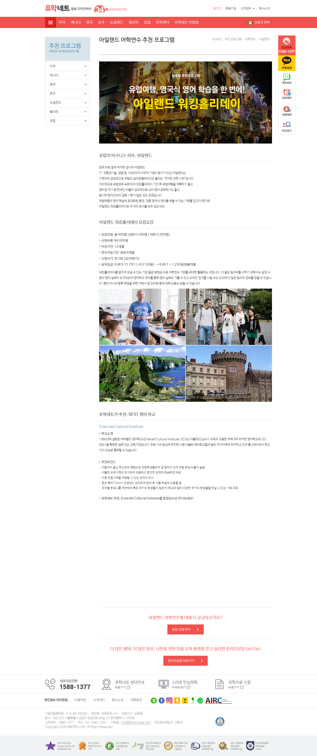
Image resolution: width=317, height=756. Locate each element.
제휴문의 (136, 700)
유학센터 (162, 22)
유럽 (147, 22)
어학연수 (250, 39)
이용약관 (80, 700)
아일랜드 (264, 39)
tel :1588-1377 (286, 45)
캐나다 (76, 22)
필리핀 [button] (68, 112)
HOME (216, 39)
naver (286, 79)
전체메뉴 (50, 22)
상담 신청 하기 (185, 629)
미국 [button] (68, 66)
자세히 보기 (179, 687)
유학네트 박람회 (186, 22)
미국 (62, 22)
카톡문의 (286, 63)
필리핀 (134, 22)
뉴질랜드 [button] (68, 103)
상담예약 (286, 95)
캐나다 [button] (68, 75)
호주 (101, 22)
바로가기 (120, 687)
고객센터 (246, 8)
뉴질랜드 (116, 22)
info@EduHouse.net (135, 722)
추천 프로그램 (233, 39)
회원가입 (231, 8)
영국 (89, 22)
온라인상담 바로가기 (185, 661)
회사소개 (264, 8)
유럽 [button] (68, 121)
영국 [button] (68, 85)
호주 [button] (68, 94)
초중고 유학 (262, 22)
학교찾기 (286, 127)
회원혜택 (286, 111)
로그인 (217, 8)
